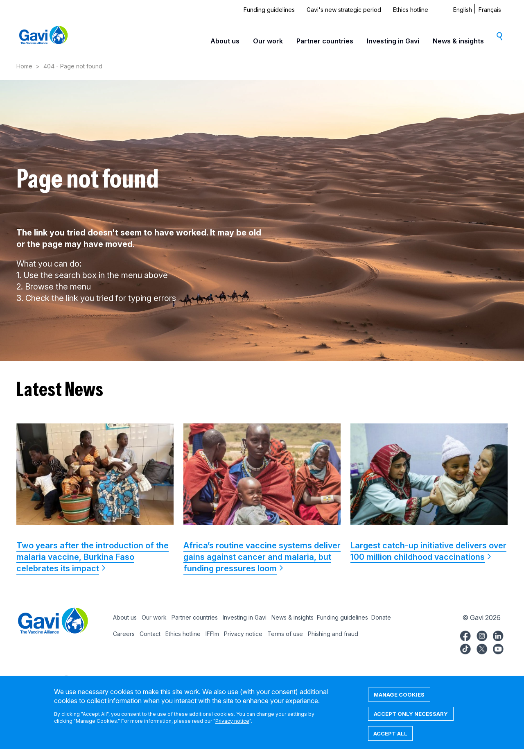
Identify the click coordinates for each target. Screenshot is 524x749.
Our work (268, 41)
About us (224, 41)
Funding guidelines (269, 9)
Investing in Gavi (393, 41)
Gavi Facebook (465, 635)
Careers (124, 633)
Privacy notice (243, 633)
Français (490, 9)
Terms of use (285, 633)
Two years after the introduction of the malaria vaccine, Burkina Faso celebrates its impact (92, 557)
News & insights (458, 41)
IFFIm (212, 633)
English (462, 9)
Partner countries (324, 41)
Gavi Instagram (482, 635)
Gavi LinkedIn (498, 635)
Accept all (390, 739)
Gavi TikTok (465, 648)
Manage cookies (399, 700)
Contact (150, 633)
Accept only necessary (411, 719)
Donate (381, 617)
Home (24, 66)
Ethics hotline (410, 9)
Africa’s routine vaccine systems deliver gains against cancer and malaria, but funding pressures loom (262, 557)
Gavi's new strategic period (344, 9)
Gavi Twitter (482, 648)
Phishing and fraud (333, 633)
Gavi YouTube (498, 648)
